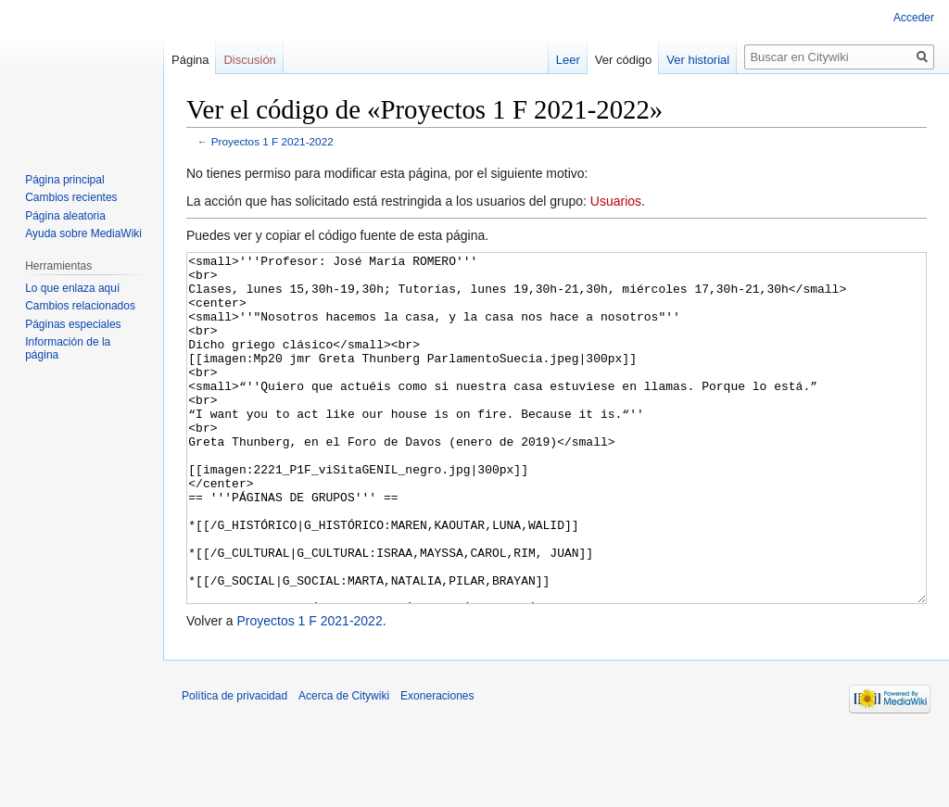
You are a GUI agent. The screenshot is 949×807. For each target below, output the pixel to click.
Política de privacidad (234, 765)
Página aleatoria (65, 215)
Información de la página (67, 348)
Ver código (623, 60)
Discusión (249, 60)
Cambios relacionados (80, 305)
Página (190, 60)
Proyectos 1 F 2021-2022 (272, 141)
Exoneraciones (437, 765)
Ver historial (697, 60)
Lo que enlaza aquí (72, 288)
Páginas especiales (72, 324)
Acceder (913, 17)
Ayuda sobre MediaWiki (83, 233)
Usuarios (615, 201)
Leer (568, 60)
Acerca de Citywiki (343, 765)
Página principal (64, 179)
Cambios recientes (71, 197)
